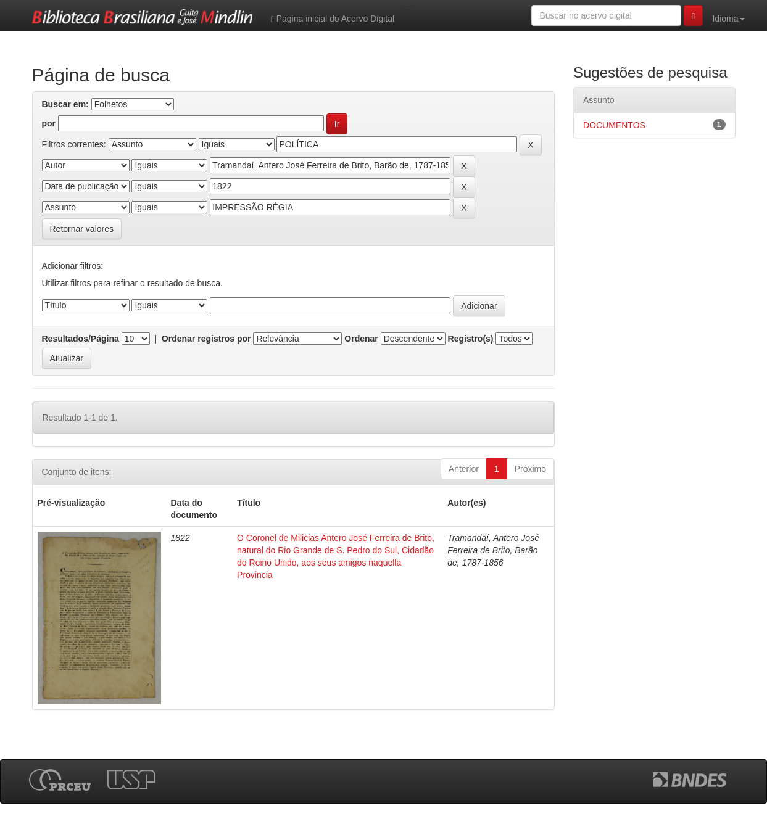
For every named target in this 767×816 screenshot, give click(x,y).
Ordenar (361, 339)
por (49, 123)
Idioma (728, 18)
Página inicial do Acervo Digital (332, 19)
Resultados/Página (80, 339)
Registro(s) (471, 339)
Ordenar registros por (206, 339)
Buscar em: (65, 104)
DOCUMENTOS (614, 125)
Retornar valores (82, 229)
